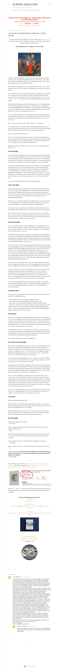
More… (38, 10)
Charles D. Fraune (21, 626)
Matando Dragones (23, 10)
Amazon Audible (40, 21)
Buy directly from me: (29, 504)
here (15, 488)
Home (14, 10)
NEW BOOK (29, 511)
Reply (14, 635)
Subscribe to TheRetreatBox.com (29, 538)
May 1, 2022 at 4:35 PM (26, 576)
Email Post (14, 569)
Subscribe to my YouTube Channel (29, 539)
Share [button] (9, 569)
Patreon (29, 499)
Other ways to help (29, 500)
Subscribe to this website (29, 536)
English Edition (18, 21)
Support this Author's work (26, 25)
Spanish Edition (29, 21)
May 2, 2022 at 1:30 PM (32, 626)
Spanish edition (24, 506)
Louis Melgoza (16, 577)
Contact (32, 10)
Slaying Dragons (25, 4)
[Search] (50, 4)
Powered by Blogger (29, 666)
